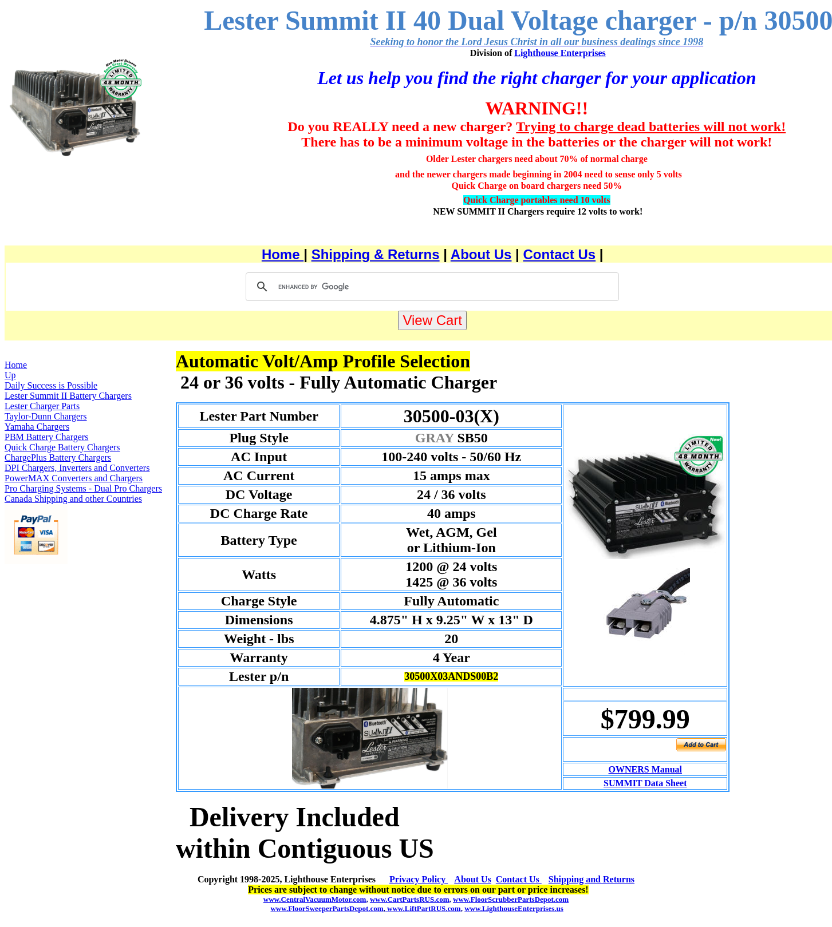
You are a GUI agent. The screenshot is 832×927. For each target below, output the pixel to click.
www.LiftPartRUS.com (423, 908)
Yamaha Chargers (37, 426)
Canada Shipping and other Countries (73, 499)
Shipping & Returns (375, 254)
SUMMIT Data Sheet (645, 783)
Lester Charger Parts (42, 406)
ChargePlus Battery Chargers (58, 457)
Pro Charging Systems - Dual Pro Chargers (83, 488)
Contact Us (559, 254)
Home (282, 254)
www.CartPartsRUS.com (409, 899)
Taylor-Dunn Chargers (46, 416)
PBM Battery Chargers (46, 437)
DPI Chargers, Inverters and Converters (77, 468)
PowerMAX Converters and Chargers (74, 478)
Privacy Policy (418, 879)
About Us (481, 254)
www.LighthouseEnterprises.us (513, 908)
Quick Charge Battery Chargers (62, 447)
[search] (430, 287)
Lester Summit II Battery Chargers (68, 396)
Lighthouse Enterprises (560, 53)
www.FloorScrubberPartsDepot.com (511, 899)
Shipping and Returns (591, 879)
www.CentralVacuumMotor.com (314, 899)
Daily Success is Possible (51, 385)
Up (10, 375)
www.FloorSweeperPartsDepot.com (326, 908)
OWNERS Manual (645, 769)
